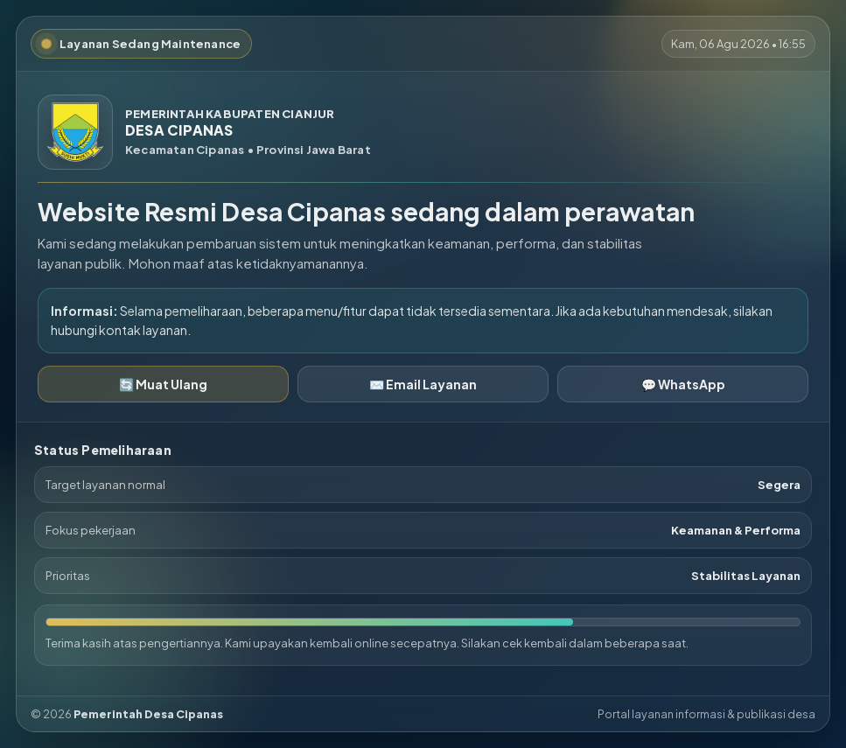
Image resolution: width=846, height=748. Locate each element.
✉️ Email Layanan (423, 384)
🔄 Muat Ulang (163, 384)
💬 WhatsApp (683, 384)
